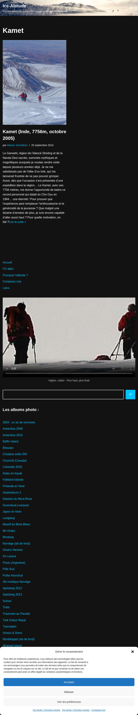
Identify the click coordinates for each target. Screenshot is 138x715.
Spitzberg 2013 (12, 595)
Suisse (7, 601)
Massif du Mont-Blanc (16, 524)
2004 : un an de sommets (19, 422)
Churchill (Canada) (15, 460)
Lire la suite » (17, 222)
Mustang (8, 537)
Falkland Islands (13, 480)
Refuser (69, 691)
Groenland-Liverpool (16, 505)
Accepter (69, 682)
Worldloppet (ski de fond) (19, 639)
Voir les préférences (69, 701)
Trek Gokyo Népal (14, 620)
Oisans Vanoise (13, 550)
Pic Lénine (9, 556)
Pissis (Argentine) (14, 563)
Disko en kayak (12, 473)
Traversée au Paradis (16, 614)
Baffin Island (11, 441)
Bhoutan (8, 448)
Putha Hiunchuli (13, 575)
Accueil (7, 262)
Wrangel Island (12, 646)
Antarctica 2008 (13, 428)
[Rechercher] (130, 395)
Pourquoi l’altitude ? (15, 275)
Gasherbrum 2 (12, 492)
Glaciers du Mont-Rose (17, 499)
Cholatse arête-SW (15, 454)
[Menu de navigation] (131, 8)
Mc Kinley (9, 531)
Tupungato (9, 626)
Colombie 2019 (12, 467)
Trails (6, 607)
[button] (132, 651)
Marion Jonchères (17, 145)
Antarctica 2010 (13, 435)
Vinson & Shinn (12, 633)
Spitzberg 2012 (12, 588)
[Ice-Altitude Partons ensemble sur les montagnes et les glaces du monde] (35, 8)
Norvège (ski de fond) (16, 543)
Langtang (9, 518)
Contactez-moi (98, 710)
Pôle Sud (8, 569)
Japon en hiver (12, 511)
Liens (6, 288)
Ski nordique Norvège (16, 582)
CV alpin (8, 268)
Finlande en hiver (14, 486)
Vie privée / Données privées (46, 710)
